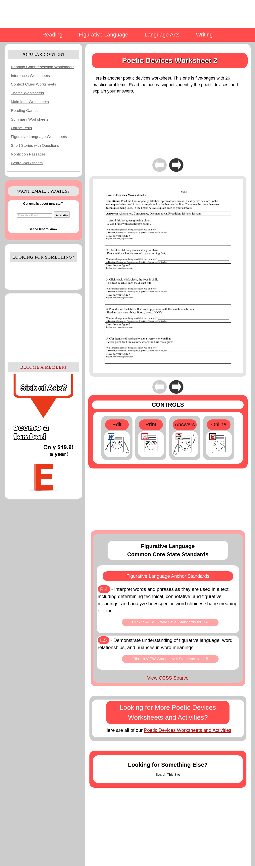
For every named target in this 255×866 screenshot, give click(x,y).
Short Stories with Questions (35, 145)
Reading (52, 34)
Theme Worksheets (27, 93)
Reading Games (25, 110)
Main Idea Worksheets (30, 102)
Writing (204, 34)
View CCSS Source (168, 678)
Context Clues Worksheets (33, 84)
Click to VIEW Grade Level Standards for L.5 (170, 659)
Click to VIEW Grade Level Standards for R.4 (170, 622)
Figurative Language (103, 34)
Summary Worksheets (29, 119)
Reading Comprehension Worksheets (43, 67)
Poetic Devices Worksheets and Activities (187, 730)
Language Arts (162, 34)
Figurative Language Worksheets (39, 137)
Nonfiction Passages (28, 154)
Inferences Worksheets (30, 76)
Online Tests (21, 128)
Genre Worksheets (27, 163)
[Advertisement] (43, 327)
